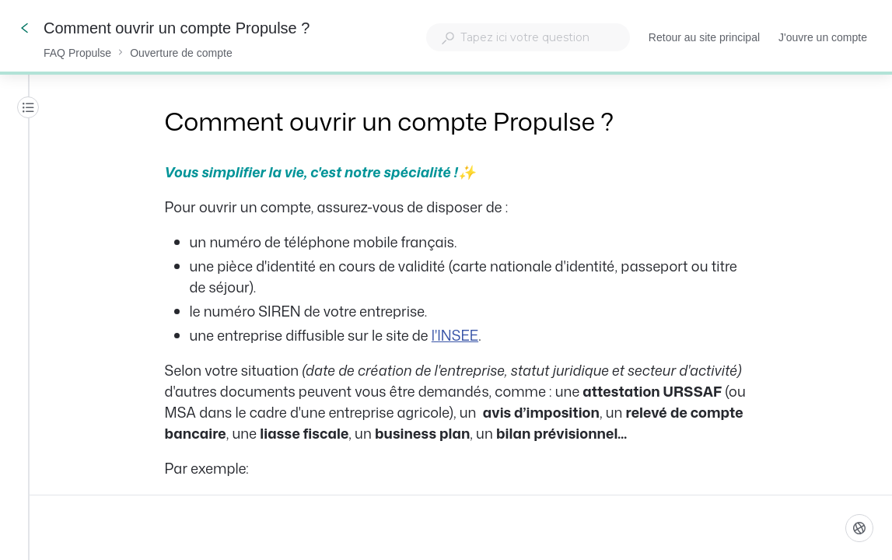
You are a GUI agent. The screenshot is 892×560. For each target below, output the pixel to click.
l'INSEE (455, 335)
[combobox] (528, 37)
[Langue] (859, 528)
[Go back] (25, 28)
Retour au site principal (704, 39)
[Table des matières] (28, 107)
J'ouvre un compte (822, 39)
